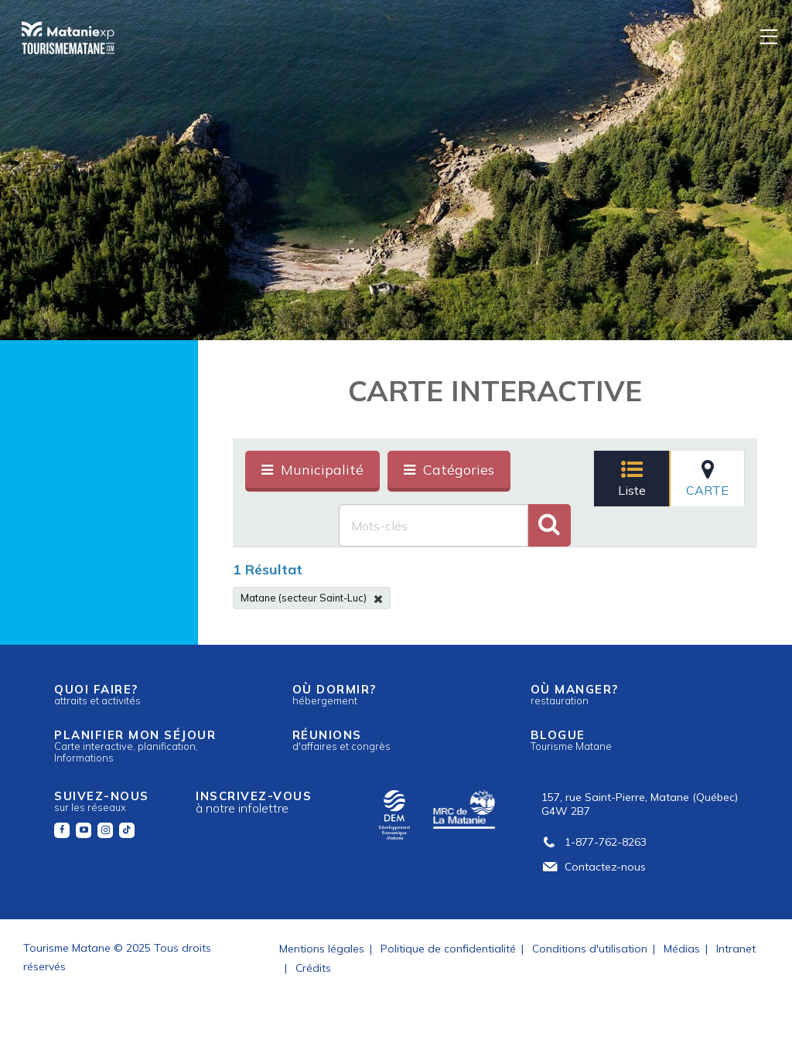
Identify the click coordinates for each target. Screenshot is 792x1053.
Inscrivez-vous (254, 802)
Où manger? (575, 694)
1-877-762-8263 (594, 842)
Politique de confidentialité (448, 949)
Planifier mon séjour (135, 745)
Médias (682, 949)
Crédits (313, 968)
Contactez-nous (593, 867)
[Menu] (769, 36)
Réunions (341, 740)
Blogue (571, 740)
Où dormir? (334, 694)
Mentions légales (321, 949)
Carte (707, 478)
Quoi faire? (97, 694)
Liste (632, 478)
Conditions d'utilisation (589, 949)
